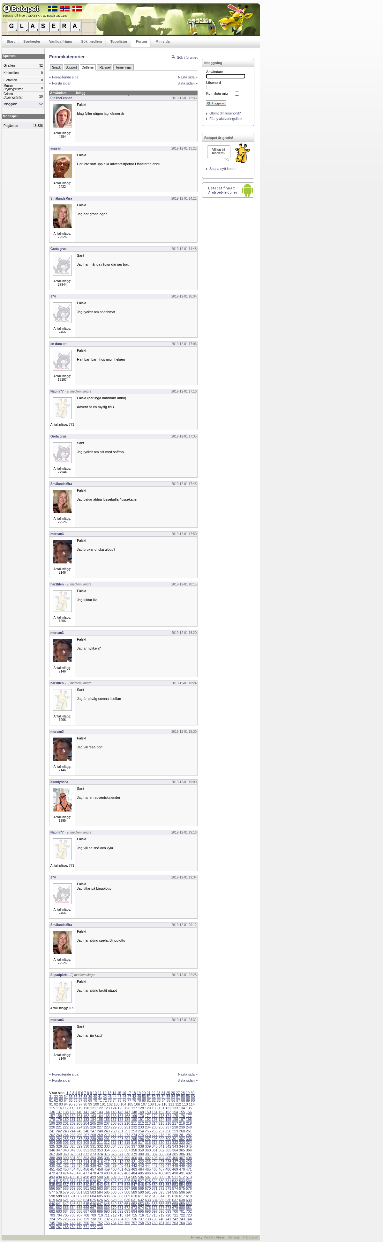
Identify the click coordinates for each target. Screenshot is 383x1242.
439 (113, 1165)
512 (182, 1177)
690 (106, 1211)
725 (59, 1219)
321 (168, 1142)
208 (113, 1123)
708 (86, 1215)
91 (51, 1104)
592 (154, 1192)
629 (120, 1200)
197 (182, 1119)
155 (182, 1112)
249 (106, 1131)
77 (129, 1100)
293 (120, 1139)
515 (59, 1181)
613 (154, 1196)
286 (72, 1139)
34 (66, 1097)
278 (161, 1135)
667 (93, 1207)
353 (100, 1150)
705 (66, 1215)
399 (127, 1158)
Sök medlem (91, 41)
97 (80, 1104)
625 (93, 1200)
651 (127, 1204)
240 (189, 1127)
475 (72, 1173)
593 (161, 1192)
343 (175, 1146)
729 (86, 1219)
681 (189, 1207)
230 (120, 1127)
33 (61, 1097)
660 (189, 1204)
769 (72, 1227)
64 (66, 1100)
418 (113, 1162)
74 (114, 1100)
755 (120, 1223)
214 (154, 1123)
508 (154, 1177)
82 (154, 1100)
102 (110, 1104)
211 (134, 1123)
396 (106, 1158)
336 (127, 1146)
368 (59, 1154)
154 (175, 1112)
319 (154, 1142)
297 (148, 1139)
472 (52, 1173)
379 (134, 1154)
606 (106, 1196)
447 (168, 1165)
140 (79, 1112)
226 (93, 1127)
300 (168, 1139)
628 (113, 1200)
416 (100, 1162)
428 (182, 1162)
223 (72, 1127)
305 (59, 1142)
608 (120, 1196)
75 (119, 1100)
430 (52, 1165)
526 (134, 1181)
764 (182, 1223)
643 (72, 1204)
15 (119, 1093)
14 (114, 1093)
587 (120, 1192)
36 (76, 1097)
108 (151, 1104)
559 (72, 1188)
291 (106, 1139)
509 (161, 1177)
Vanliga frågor (60, 41)
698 (161, 1211)
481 (113, 1173)
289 (93, 1139)
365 (182, 1150)
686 (79, 1211)
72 (105, 1100)
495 (66, 1177)
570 (148, 1188)
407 (182, 1158)
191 (141, 1119)
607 (113, 1196)
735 (127, 1219)
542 (100, 1185)
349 (72, 1150)
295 (134, 1139)
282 (189, 1135)
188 (120, 1119)
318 (148, 1142)
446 (161, 1165)
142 (93, 1112)
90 (193, 1100)
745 (52, 1223)
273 (127, 1135)
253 (134, 1131)
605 (100, 1196)
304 (52, 1142)
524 (120, 1181)
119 (79, 1108)
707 (79, 1215)
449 (182, 1165)
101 (103, 1104)
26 (173, 1093)
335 (120, 1146)
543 (106, 1185)
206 (100, 1123)
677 (161, 1207)
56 (173, 1097)
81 (149, 1100)
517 (72, 1181)
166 (113, 1116)
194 (161, 1119)
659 (182, 1204)
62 (56, 1100)
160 (72, 1116)
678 (168, 1207)
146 (120, 1112)
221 (59, 1127)
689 (100, 1211)
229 (113, 1127)
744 (189, 1219)
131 (161, 1108)
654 (148, 1204)
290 (100, 1139)
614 (161, 1196)
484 (134, 1173)
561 (86, 1188)
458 (100, 1169)
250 (113, 1131)
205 (93, 1123)
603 (86, 1196)
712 (113, 1215)
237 (168, 1127)
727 (72, 1219)
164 (100, 1116)
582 (86, 1192)
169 (134, 1116)
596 (182, 1192)
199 (52, 1123)
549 (148, 1185)
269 (100, 1135)
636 (168, 1200)
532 (175, 1181)
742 (175, 1219)
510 (168, 1177)
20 (144, 1093)
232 (134, 1127)
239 (182, 1127)
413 (79, 1162)
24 (163, 1093)
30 (192, 1093)
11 (99, 1093)
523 (113, 1181)
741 (168, 1219)
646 (93, 1204)
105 (130, 1104)
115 (52, 1108)
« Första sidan (60, 83)
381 (148, 1154)
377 (120, 1154)
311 (100, 1142)
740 (161, 1219)
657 (168, 1204)
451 (52, 1169)
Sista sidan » (187, 83)
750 (86, 1223)
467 (161, 1169)
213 (148, 1123)
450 (189, 1165)
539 (79, 1185)
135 (189, 1108)
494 (59, 1177)
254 (141, 1131)
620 (59, 1200)
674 (141, 1207)
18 (134, 1093)
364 (175, 1150)
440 (120, 1165)
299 (161, 1139)
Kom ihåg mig (217, 93)
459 (106, 1169)
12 (105, 1093)
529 (154, 1181)
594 (168, 1192)
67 (80, 1100)
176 (182, 1116)
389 (59, 1158)
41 (100, 1097)
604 (93, 1196)
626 (100, 1200)
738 (148, 1219)
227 (100, 1127)
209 (120, 1123)
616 (175, 1196)
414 (86, 1162)
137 (59, 1112)
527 (141, 1181)
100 (96, 1104)
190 (134, 1119)
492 (189, 1173)
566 (120, 1188)
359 (141, 1150)
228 (106, 1127)
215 (161, 1123)
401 (141, 1158)
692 (120, 1211)
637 (175, 1200)
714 (127, 1215)
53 (159, 1097)
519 (86, 1181)
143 (100, 1112)
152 (161, 1112)
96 (76, 1104)
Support (71, 67)
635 (161, 1200)
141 (86, 1112)
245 (79, 1131)
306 (66, 1142)
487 (154, 1173)
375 (106, 1154)
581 (79, 1192)
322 (175, 1142)
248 (100, 1131)
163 (93, 1116)
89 (188, 1100)
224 (79, 1127)
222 (66, 1127)
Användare (214, 72)
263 (59, 1135)
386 (182, 1154)
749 (79, 1223)
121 (93, 1108)
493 (52, 1177)
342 (168, 1146)
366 (189, 1150)
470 (182, 1169)
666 (86, 1207)
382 (154, 1154)
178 (52, 1119)
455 (79, 1169)
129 (148, 1108)
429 (189, 1162)
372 (86, 1154)
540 (86, 1185)
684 (66, 1211)
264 (66, 1135)
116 (59, 1108)
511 (175, 1177)
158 (59, 1116)
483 (127, 1173)
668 (100, 1207)
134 (182, 1108)
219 (189, 1123)
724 (52, 1219)
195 (168, 1119)
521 (100, 1181)
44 (114, 1097)
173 (161, 1116)
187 (113, 1119)
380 (141, 1154)
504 (127, 1177)
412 (72, 1162)
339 (148, 1146)
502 (113, 1177)
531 (168, 1181)
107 (144, 1104)
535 (52, 1185)
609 (127, 1196)
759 (148, 1223)
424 (154, 1162)
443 (141, 1165)
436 (93, 1165)
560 (79, 1188)
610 (134, 1196)
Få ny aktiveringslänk (225, 119)
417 (106, 1162)
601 (72, 1196)
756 (127, 1223)
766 (52, 1227)
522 (106, 1181)
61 (51, 1100)
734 (120, 1219)
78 (134, 1100)
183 (86, 1119)
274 (134, 1135)
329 (79, 1146)
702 (189, 1211)
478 (93, 1173)
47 (129, 1097)
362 (161, 1150)
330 (86, 1146)
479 (100, 1173)
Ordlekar (88, 67)
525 (127, 1181)
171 (148, 1116)
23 (158, 1093)
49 (139, 1097)
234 (148, 1127)
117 (66, 1108)
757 (134, 1223)
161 (79, 1116)
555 (189, 1185)
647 (100, 1204)
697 (154, 1211)
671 (120, 1207)
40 (95, 1097)
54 (163, 1097)
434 (79, 1165)
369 (66, 1154)
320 (161, 1142)
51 (149, 1097)
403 (154, 1158)
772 (93, 1227)
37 (80, 1097)
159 (66, 1116)
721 (175, 1215)
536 (59, 1185)
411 (66, 1162)
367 (52, 1154)
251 (120, 1131)
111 (171, 1104)
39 (90, 1097)
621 (66, 1200)
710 (100, 1215)
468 (168, 1169)
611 (141, 1196)
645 (86, 1204)
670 (113, 1207)
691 (113, 1211)
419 (120, 1162)
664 (72, 1207)
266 (79, 1135)
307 (72, 1142)
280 (175, 1135)
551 (161, 1185)
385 (175, 1154)
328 (72, 1146)
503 (120, 1177)
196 (175, 1119)
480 (106, 1173)
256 (154, 1131)
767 (59, 1227)
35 (70, 1097)
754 (113, 1223)
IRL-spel (104, 67)
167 (120, 1116)
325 (52, 1146)
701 (182, 1211)
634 (154, 1200)
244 (72, 1131)
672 (127, 1207)
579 (66, 1192)
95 (70, 1104)
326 (59, 1146)
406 (175, 1158)
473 (59, 1173)
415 (93, 1162)
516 (66, 1181)
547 (134, 1185)
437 (100, 1165)
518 (79, 1181)
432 (66, 1165)
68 (85, 1100)
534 (189, 1181)
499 (93, 1177)
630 (127, 1200)
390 (66, 1158)
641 (59, 1204)
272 (120, 1135)
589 (134, 1192)
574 (175, 1188)
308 (79, 1142)
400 (134, 1158)
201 (66, 1123)
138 (66, 1112)
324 (189, 1142)
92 (56, 1104)
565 (113, 1188)
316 (134, 1142)
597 (189, 1192)
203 (79, 1123)
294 (127, 1139)
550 (154, 1185)
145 (113, 1112)
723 (189, 1215)
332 (100, 1146)
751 (93, 1223)
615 (168, 1196)
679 (175, 1207)
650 (120, 1204)
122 (100, 1108)
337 (134, 1146)
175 (175, 1116)
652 (134, 1204)
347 (59, 1150)
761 (161, 1223)
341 (161, 1146)
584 (100, 1192)
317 (141, 1142)
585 (106, 1192)
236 (161, 1127)
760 (154, 1223)
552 (168, 1185)
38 (85, 1097)
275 (141, 1135)
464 (141, 1169)
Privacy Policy (202, 1237)
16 (124, 1093)
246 (86, 1131)
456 (86, 1169)
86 (173, 1100)
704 (59, 1215)
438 (106, 1165)
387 (189, 1154)
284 (59, 1139)
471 (189, 1169)
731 (100, 1219)
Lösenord (213, 83)
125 (120, 1108)
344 (182, 1146)
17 (129, 1093)
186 (106, 1119)
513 (189, 1177)
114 (192, 1104)
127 (134, 1108)
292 (113, 1139)
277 (154, 1135)
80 (144, 1100)
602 (79, 1196)
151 (154, 1112)
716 (141, 1215)
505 (134, 1177)
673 (134, 1207)
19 (139, 1093)
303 (189, 1139)
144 (106, 1112)
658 (175, 1204)
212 (141, 1123)
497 (79, 1177)
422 (141, 1162)
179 (59, 1119)
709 (93, 1215)
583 (93, 1192)
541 (93, 1185)
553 (175, 1185)
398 (120, 1158)
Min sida (162, 41)
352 (93, 1150)
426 (168, 1162)
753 (106, 1223)
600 (66, 1196)
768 (66, 1227)
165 (106, 1116)
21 (148, 1093)
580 (72, 1192)
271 (113, 1135)
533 (182, 1181)
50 (144, 1097)
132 (168, 1108)
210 (127, 1123)
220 (52, 1127)
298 (154, 1139)
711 (106, 1215)
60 (193, 1097)
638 (182, 1200)
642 (66, 1204)
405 (168, 1158)
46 (124, 1097)
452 (59, 1169)
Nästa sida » (188, 77)
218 (182, 1123)
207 (106, 1123)
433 (72, 1165)
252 (127, 1131)
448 (175, 1165)
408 (189, 1158)
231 (127, 1127)
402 (148, 1158)
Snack (56, 67)
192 (148, 1119)
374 (100, 1154)
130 (154, 1108)
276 (148, 1135)
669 (106, 1207)
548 (141, 1185)
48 (134, 1097)
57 (178, 1097)
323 (182, 1142)
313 (113, 1142)
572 (161, 1188)
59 (188, 1097)
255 (148, 1131)
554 (182, 1185)
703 (52, 1215)
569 (141, 1188)
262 (52, 1135)
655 (154, 1204)
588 (127, 1192)
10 (95, 1093)
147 (127, 1112)
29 (188, 1093)
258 (168, 1131)
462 (127, 1169)
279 (168, 1135)
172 (154, 1116)
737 (141, 1219)
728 (79, 1219)
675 (148, 1207)
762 (168, 1223)
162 (86, 1116)
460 (113, 1169)
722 (182, 1215)
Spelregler (32, 41)
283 (52, 1139)
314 (120, 1142)
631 (134, 1200)
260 (182, 1131)
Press (220, 1237)
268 (93, 1135)
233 (141, 1127)
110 (164, 1104)
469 (175, 1169)
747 (66, 1223)
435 (86, 1165)
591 (148, 1192)
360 (148, 1150)
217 (175, 1123)
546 (127, 1185)
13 (109, 1093)
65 (70, 1100)
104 (123, 1104)
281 (182, 1135)
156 (189, 1112)
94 (66, 1104)
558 (66, 1188)
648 (106, 1204)
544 (113, 1185)
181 (72, 1119)
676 (154, 1207)
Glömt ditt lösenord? (225, 113)
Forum (141, 41)
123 (106, 1108)
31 (51, 1097)
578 (59, 1192)
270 (106, 1135)
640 (52, 1204)
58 (183, 1097)
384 (168, 1154)
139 (72, 1112)
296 (141, 1139)
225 (86, 1127)
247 (93, 1131)
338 (141, 1146)
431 (59, 1165)
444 (148, 1165)
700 (175, 1211)
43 (110, 1097)
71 (100, 1100)
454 (72, 1169)
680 (182, 1207)
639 (189, 1200)
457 (93, 1169)
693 (127, 1211)
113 (185, 1104)
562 (93, 1188)
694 (134, 1211)
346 (52, 1150)
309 (86, 1142)
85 (168, 1100)
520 (93, 1181)
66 (76, 1100)
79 (139, 1100)
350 (79, 1150)
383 (161, 1154)
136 (52, 1112)
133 (175, 1108)
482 (120, 1173)
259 (175, 1131)
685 (72, 1211)
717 (148, 1215)
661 (52, 1207)
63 (61, 1100)
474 (66, 1173)
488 (161, 1173)
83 (159, 1100)
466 (154, 1169)
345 (189, 1146)
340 (154, 1146)
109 (158, 1104)
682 (52, 1211)
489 (168, 1173)
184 (93, 1119)
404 (161, 1158)
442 (134, 1165)
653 (141, 1204)
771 (86, 1227)
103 (116, 1104)
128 (141, 1108)
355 (113, 1150)
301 (175, 1139)
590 (141, 1192)
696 (148, 1211)
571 (154, 1188)
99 (90, 1104)
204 (86, 1123)
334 (113, 1146)
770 (79, 1227)
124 (113, 1108)
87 (178, 1100)
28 (183, 1093)
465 (148, 1169)
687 (86, 1211)
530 (161, 1181)
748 (72, 1223)
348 (66, 1150)
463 (134, 1169)
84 (163, 1100)
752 (100, 1223)
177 (189, 1116)
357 (127, 1150)
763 (175, 1223)
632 (141, 1200)
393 (86, 1158)
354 (106, 1150)
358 (134, 1150)
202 (72, 1123)
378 (127, 1154)
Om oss (234, 1237)
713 (120, 1215)
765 (189, 1223)
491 (182, 1173)
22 (153, 1093)
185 (100, 1119)
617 (182, 1196)
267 (86, 1135)
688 (93, 1211)
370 (72, 1154)
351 (86, 1150)
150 (148, 1112)
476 (79, 1173)
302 (182, 1139)
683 (59, 1211)
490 (175, 1173)
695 (141, 1211)
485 (141, 1173)
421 (134, 1162)
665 (79, 1207)
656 (161, 1204)
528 (148, 1181)
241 (52, 1131)
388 (52, 1158)
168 (127, 1116)
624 (86, 1200)
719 (161, 1215)
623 (79, 1200)
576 (189, 1188)
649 (113, 1204)
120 (86, 1108)
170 (141, 1116)
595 (175, 1192)
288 (86, 1139)
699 (168, 1211)
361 (154, 1150)
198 (189, 1119)
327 (66, 1146)
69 (90, 1100)
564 (106, 1188)
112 (178, 1104)
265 (72, 1135)
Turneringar (123, 67)
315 (127, 1142)
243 (66, 1131)
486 (148, 1173)
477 (86, 1173)
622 (72, 1200)
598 (52, 1196)
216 (168, 1123)
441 (127, 1165)
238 (175, 1127)
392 (79, 1158)
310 (93, 1142)
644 (79, 1204)
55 (168, 1097)
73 (110, 1100)
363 (168, 1150)
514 (52, 1181)
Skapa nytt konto (222, 169)
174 (168, 1116)
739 (154, 1219)
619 (52, 1200)
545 (120, 1185)
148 (134, 1112)
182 (79, 1119)
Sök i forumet (187, 57)
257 (161, 1131)
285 (66, 1139)
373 (93, 1154)
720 (168, 1215)
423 (148, 1162)
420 (127, 1162)
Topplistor (118, 41)
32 (56, 1097)
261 (189, 1131)
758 (141, 1223)
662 (59, 1207)
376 (113, 1154)
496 (72, 1177)
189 (127, 1119)
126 (127, 1108)
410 (59, 1162)
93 (61, 1104)
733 (113, 1219)
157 (52, 1116)
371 (79, 1154)
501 (106, 1177)
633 (148, 1200)
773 (100, 1227)
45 (119, 1097)
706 (72, 1215)
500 (100, 1177)
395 (100, 1158)
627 (106, 1200)
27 (178, 1093)
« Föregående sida (64, 77)
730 (93, 1219)
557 (59, 1188)
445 (154, 1165)
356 (120, 1150)
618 (189, 1196)
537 (66, 1185)
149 (141, 1112)
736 (134, 1219)
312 (106, 1142)
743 (182, 1219)
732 (106, 1219)
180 (66, 1119)
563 (100, 1188)
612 (148, 1196)
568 (134, 1188)
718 (154, 1215)
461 (120, 1169)
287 (79, 1139)
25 (168, 1093)
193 (154, 1119)
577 (52, 1192)
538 (72, 1185)
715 (134, 1215)
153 (168, 1112)
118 (72, 1108)
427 (175, 1162)
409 (52, 1162)
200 (59, 1123)
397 (113, 1158)
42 (105, 1097)
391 (72, 1158)
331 (93, 1146)
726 (66, 1219)
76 (124, 1100)
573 (168, 1188)
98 (85, 1104)
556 (52, 1188)
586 (113, 1192)
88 (183, 1100)
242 (59, 1131)
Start (11, 41)
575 (182, 1188)
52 (154, 1097)
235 (154, 1127)
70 (95, 1100)
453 (66, 1169)
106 (137, 1104)
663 (66, 1207)
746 (59, 1223)
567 (127, 1188)
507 (148, 1177)
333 (106, 1146)
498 (86, 1177)
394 (93, 1158)
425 (161, 1162)
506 (141, 1177)
